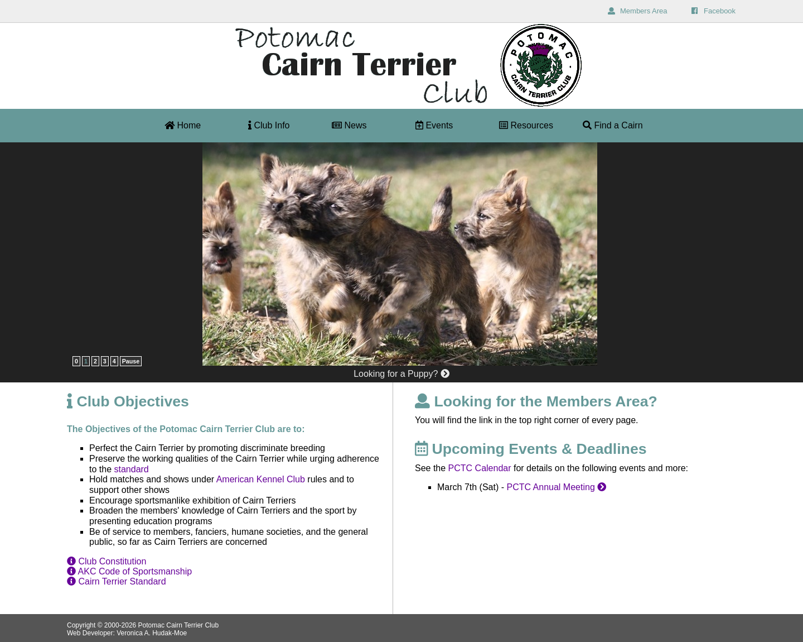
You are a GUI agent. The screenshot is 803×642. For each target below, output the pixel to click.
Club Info (268, 125)
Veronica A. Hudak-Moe (152, 633)
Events (434, 125)
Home (183, 125)
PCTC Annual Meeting (556, 487)
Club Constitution (106, 561)
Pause (130, 361)
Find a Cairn (613, 125)
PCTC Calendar (479, 468)
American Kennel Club (260, 479)
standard (131, 469)
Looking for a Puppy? (401, 374)
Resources (526, 125)
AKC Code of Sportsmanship (129, 571)
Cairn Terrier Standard (116, 581)
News (349, 125)
